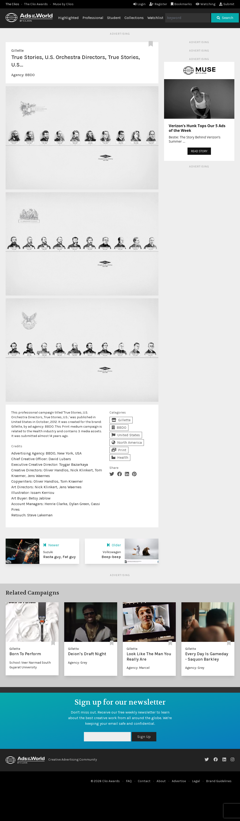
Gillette (17, 50)
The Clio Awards (36, 4)
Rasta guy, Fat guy (59, 557)
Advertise (179, 781)
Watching (205, 4)
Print (119, 450)
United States (126, 435)
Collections (134, 17)
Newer (51, 545)
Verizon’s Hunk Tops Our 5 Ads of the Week (197, 128)
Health (120, 457)
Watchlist (155, 17)
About (161, 781)
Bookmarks (181, 4)
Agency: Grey (77, 663)
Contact (144, 781)
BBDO (30, 75)
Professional (92, 17)
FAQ (129, 781)
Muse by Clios (63, 4)
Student (114, 17)
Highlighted (68, 17)
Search (225, 17)
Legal (196, 781)
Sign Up (144, 736)
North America (127, 442)
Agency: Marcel (138, 668)
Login (139, 4)
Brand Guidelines (219, 781)
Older (114, 545)
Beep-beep (111, 557)
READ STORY (199, 151)
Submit (226, 4)
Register (158, 4)
